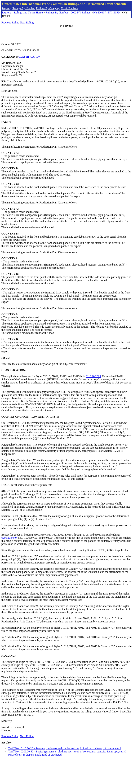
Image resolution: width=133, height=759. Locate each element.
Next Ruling (27, 22)
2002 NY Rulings (80, 12)
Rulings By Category (48, 8)
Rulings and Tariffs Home (28, 12)
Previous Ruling (10, 22)
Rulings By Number (23, 8)
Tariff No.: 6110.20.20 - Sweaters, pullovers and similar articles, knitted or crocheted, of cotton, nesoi (64, 748)
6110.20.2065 (93, 376)
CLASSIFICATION (30, 56)
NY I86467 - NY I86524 (107, 12)
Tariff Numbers (69, 8)
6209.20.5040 (9, 537)
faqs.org (6, 8)
